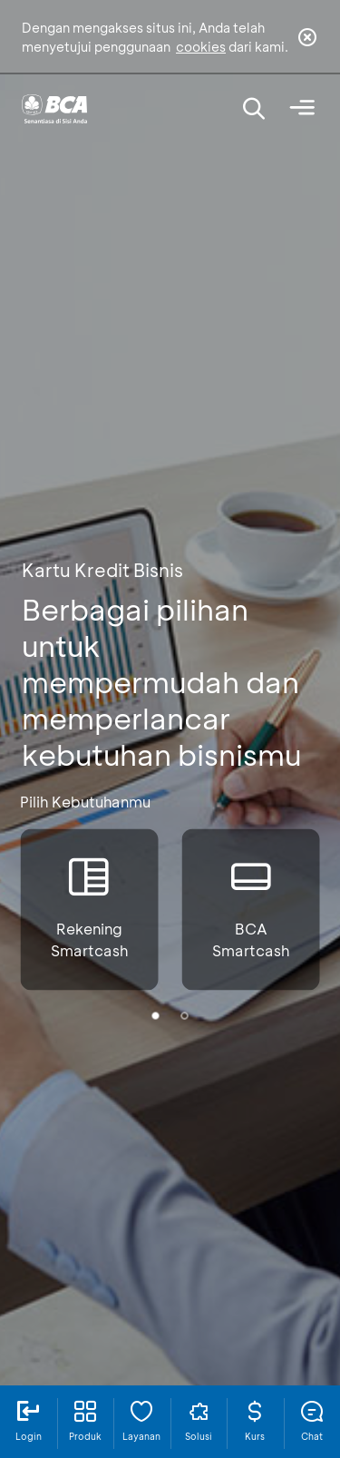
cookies (201, 46)
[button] (156, 1015)
